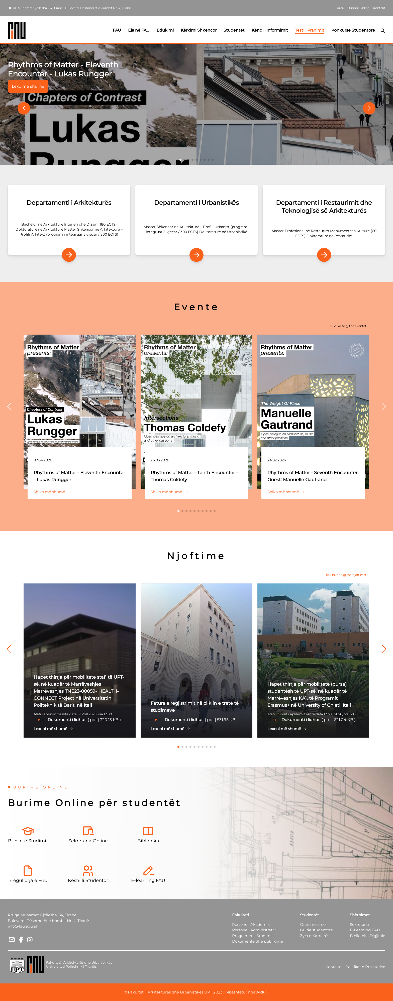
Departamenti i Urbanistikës (196, 202)
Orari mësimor (313, 924)
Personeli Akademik (251, 924)
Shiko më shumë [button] (53, 491)
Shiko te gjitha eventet (347, 326)
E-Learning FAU (365, 930)
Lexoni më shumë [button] (54, 728)
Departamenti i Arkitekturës (69, 202)
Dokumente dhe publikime (257, 941)
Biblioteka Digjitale (367, 935)
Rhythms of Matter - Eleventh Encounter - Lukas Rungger (63, 69)
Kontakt (332, 966)
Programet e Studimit (252, 935)
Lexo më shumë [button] (28, 86)
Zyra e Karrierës (314, 935)
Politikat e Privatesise (365, 966)
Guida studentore (316, 930)
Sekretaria (359, 924)
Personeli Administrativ (253, 930)
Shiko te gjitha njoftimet (346, 575)
